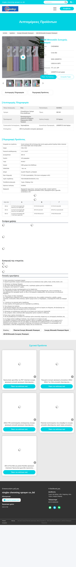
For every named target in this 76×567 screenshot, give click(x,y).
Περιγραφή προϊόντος (40, 92)
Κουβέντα (66, 8)
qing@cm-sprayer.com (11, 500)
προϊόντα (12, 33)
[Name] (66, 2)
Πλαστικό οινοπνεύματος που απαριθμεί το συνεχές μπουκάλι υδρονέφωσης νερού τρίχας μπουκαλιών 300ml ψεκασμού (57, 424)
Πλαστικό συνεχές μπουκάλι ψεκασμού (26, 330)
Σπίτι (5, 33)
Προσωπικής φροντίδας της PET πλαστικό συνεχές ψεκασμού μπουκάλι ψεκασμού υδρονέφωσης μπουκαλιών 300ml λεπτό (19, 381)
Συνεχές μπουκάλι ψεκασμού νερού (56, 330)
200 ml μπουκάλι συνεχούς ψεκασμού (16, 334)
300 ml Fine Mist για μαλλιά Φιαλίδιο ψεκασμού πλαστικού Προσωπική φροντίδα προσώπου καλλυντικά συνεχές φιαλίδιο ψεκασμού (19, 467)
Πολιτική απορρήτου (4, 521)
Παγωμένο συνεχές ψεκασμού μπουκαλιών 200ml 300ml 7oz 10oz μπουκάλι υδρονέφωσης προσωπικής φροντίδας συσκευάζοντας (56, 381)
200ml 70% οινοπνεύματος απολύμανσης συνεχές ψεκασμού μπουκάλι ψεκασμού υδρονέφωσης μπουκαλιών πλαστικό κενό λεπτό (19, 424)
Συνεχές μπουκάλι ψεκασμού (25, 33)
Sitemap (13, 520)
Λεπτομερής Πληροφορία (14, 92)
